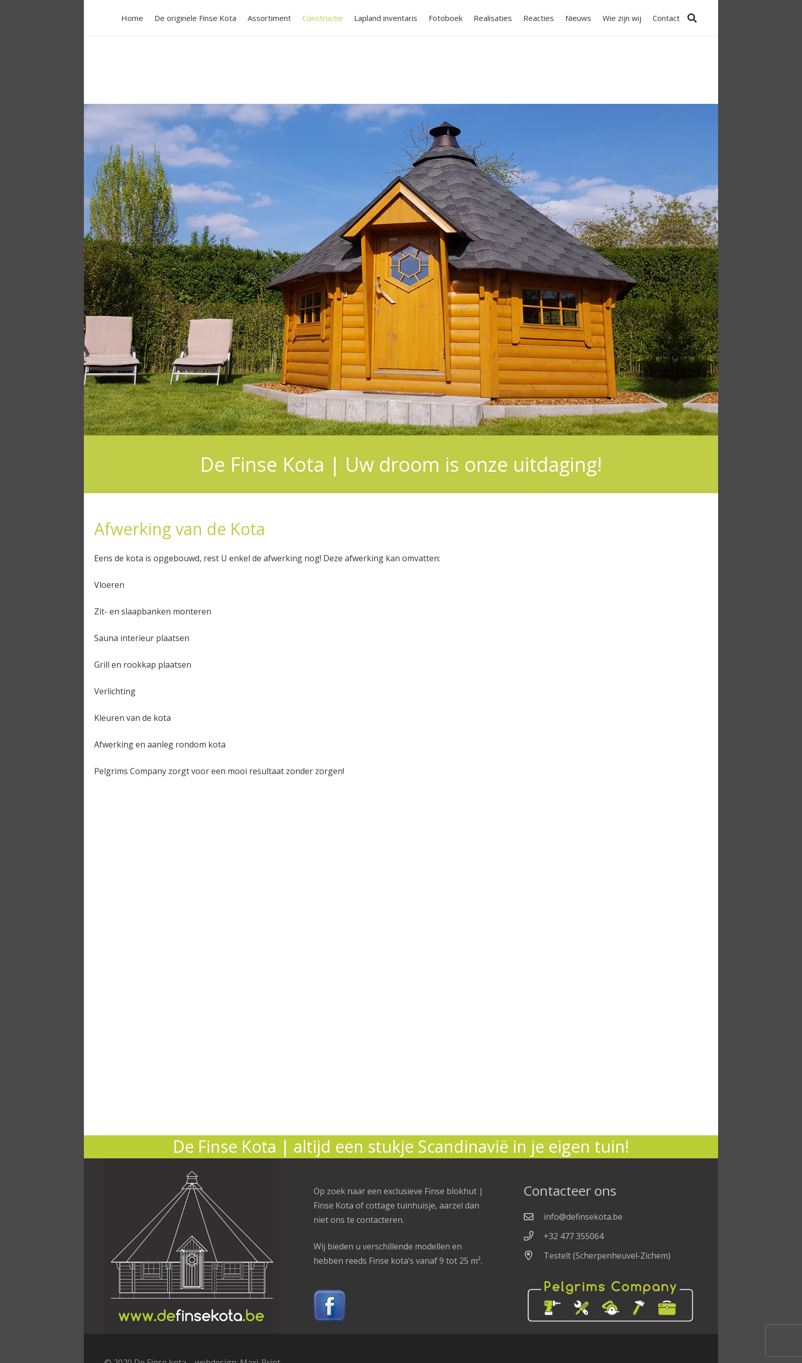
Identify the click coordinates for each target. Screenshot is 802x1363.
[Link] (401, 1306)
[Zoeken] (692, 18)
